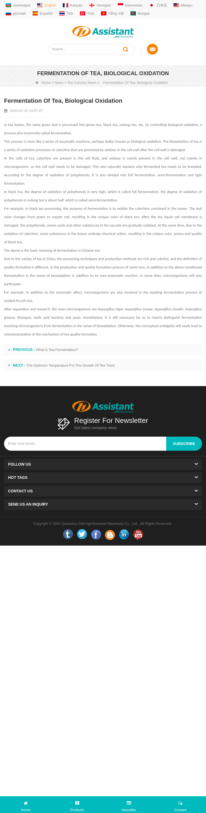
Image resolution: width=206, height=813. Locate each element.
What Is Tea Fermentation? (57, 350)
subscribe (184, 444)
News (59, 83)
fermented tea (155, 166)
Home (43, 83)
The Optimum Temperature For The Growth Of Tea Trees (70, 365)
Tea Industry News (81, 83)
